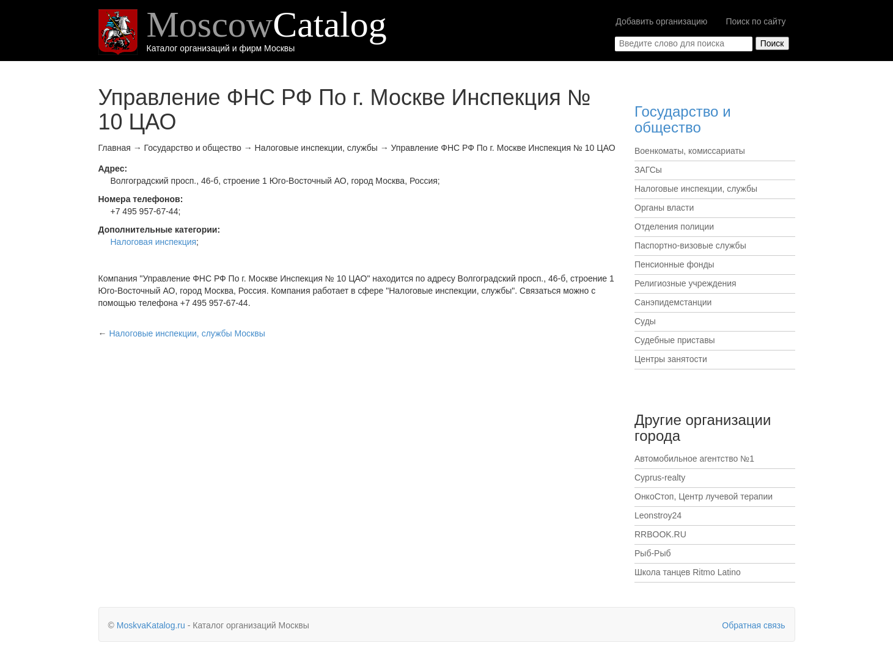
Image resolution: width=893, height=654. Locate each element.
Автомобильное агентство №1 (694, 458)
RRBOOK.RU (660, 534)
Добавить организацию (661, 21)
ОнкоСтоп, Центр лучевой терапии (703, 496)
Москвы (187, 333)
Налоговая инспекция (154, 242)
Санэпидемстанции (672, 302)
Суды (645, 321)
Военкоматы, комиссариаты (689, 151)
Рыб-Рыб (652, 553)
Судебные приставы (674, 340)
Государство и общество (682, 119)
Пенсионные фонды (674, 264)
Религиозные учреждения (685, 283)
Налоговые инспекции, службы (695, 189)
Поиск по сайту (755, 21)
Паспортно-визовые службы (690, 245)
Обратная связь (753, 625)
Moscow (267, 24)
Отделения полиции (674, 226)
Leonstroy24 (658, 515)
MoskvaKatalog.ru (151, 625)
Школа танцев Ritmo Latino (687, 572)
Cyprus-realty (659, 477)
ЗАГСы (648, 170)
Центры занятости (670, 359)
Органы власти (664, 208)
